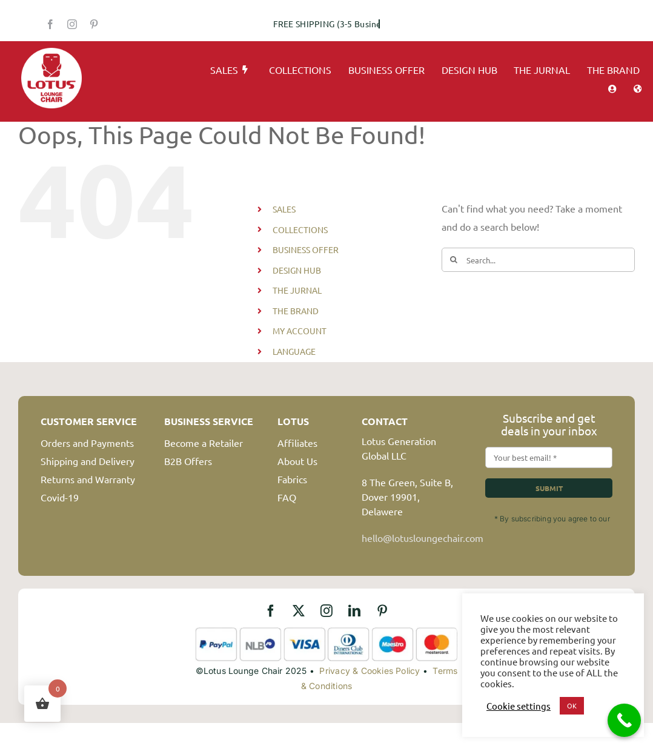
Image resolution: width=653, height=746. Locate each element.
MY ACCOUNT (299, 330)
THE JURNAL (297, 290)
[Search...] (538, 260)
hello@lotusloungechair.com (422, 538)
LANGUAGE (294, 351)
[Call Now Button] (624, 720)
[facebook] (50, 24)
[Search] (454, 260)
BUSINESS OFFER (306, 249)
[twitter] (299, 611)
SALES (284, 208)
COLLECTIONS (300, 229)
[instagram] (72, 24)
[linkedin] (354, 611)
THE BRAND (296, 310)
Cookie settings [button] (518, 706)
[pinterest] (94, 24)
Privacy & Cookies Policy (369, 670)
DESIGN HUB (297, 270)
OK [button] (572, 705)
